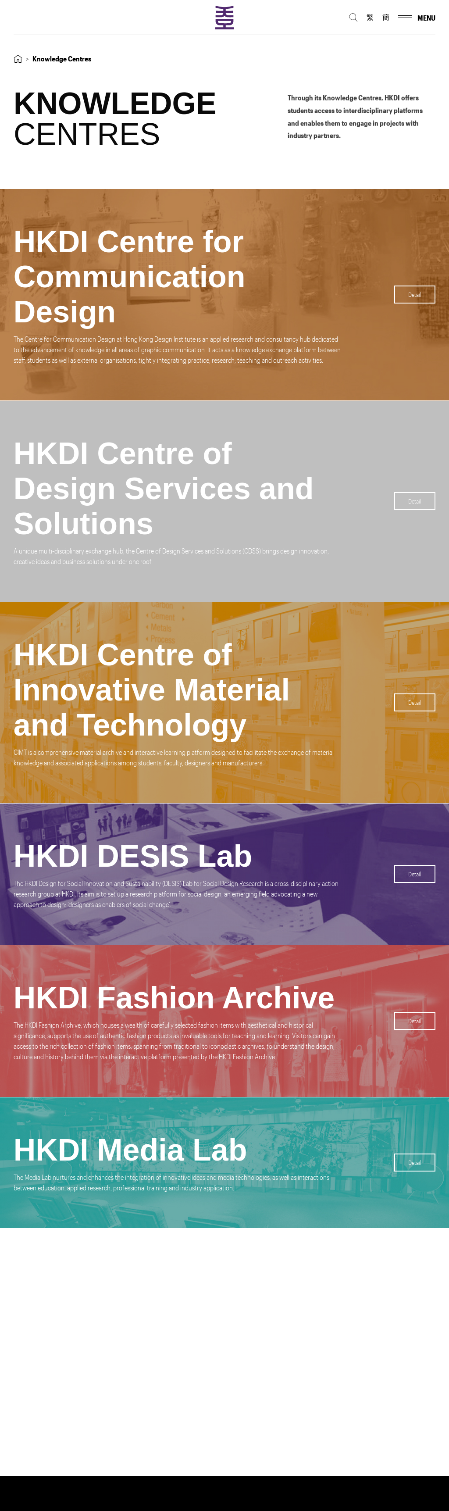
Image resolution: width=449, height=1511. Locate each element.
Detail (414, 294)
